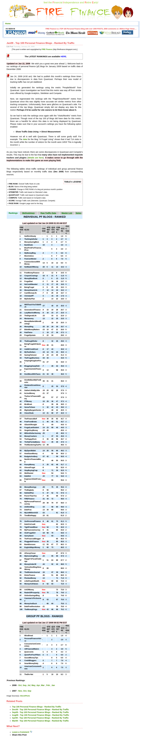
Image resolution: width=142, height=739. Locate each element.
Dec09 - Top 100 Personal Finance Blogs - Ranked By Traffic (40, 709)
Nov (20, 691)
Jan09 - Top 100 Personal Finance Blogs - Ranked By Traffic (40, 43)
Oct (20, 685)
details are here (35, 158)
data (25, 139)
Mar (43, 685)
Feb (48, 685)
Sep (24, 685)
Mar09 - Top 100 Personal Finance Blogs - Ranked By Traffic (40, 721)
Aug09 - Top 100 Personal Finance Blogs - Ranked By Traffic (40, 715)
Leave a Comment (22, 732)
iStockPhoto (25, 696)
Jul (28, 685)
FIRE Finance (47, 49)
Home (8, 23)
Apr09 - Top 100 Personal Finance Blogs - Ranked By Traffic (40, 718)
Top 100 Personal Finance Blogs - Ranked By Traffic (36, 707)
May (33, 685)
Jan (53, 685)
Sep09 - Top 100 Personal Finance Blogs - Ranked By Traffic (40, 712)
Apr (38, 685)
